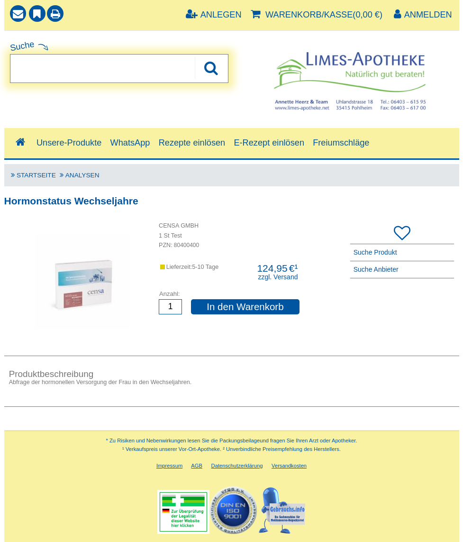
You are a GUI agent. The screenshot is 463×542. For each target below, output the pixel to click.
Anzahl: (169, 293)
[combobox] (119, 68)
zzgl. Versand (278, 277)
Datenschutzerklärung (237, 466)
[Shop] (20, 142)
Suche (22, 45)
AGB (196, 466)
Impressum (169, 466)
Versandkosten (289, 466)
